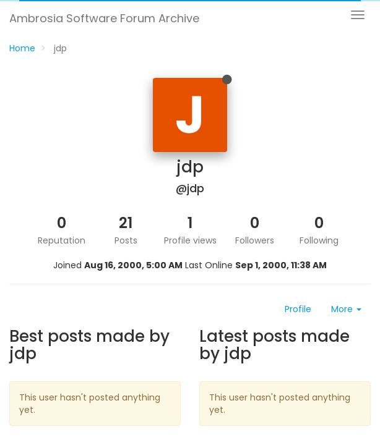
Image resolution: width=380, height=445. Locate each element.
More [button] (346, 309)
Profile (298, 309)
